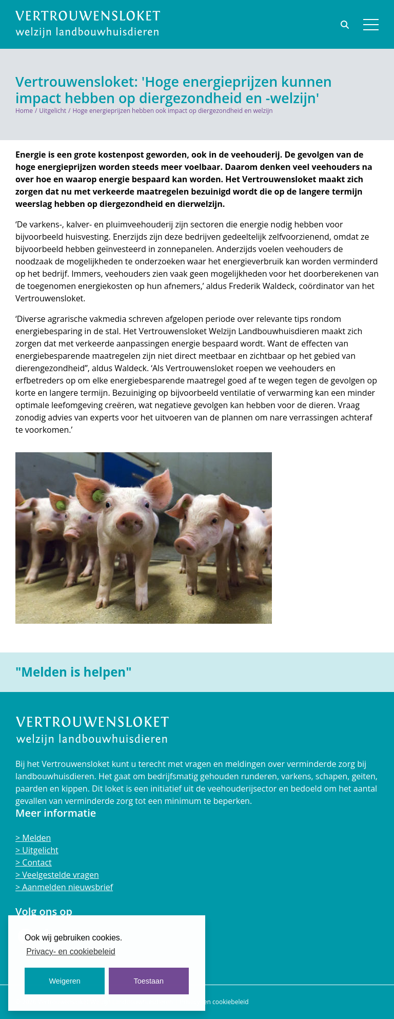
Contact (36, 862)
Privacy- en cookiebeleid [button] (70, 951)
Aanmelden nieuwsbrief (66, 887)
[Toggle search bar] (346, 24)
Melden (35, 837)
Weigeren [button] (65, 981)
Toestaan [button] (149, 981)
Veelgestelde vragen (59, 874)
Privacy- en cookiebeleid (214, 1001)
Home (24, 110)
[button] (371, 24)
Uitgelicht (52, 110)
